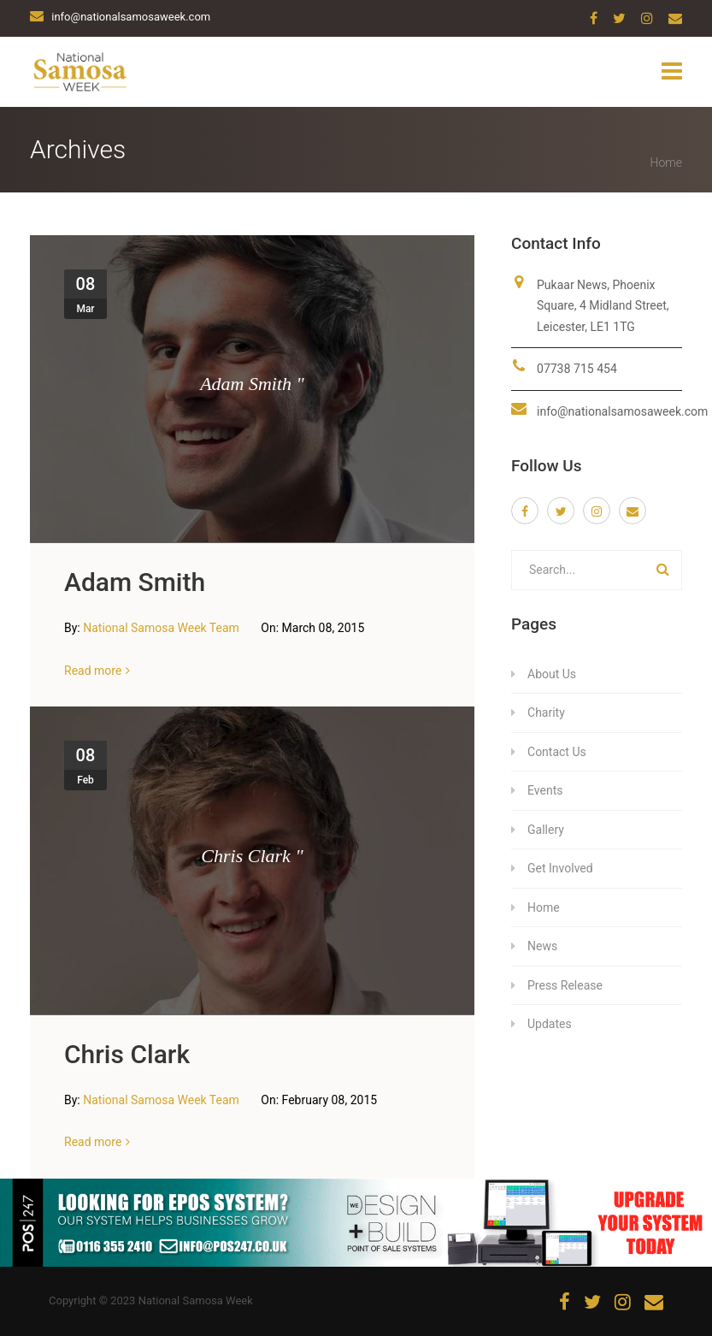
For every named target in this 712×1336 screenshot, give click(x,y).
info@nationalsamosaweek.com (622, 411)
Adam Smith (134, 582)
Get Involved (560, 868)
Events (544, 790)
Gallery (545, 829)
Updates (549, 1024)
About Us (551, 674)
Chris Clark (127, 1054)
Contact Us (556, 752)
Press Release (565, 985)
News (542, 946)
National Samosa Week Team (162, 628)
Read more (92, 670)
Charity (546, 712)
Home (666, 162)
